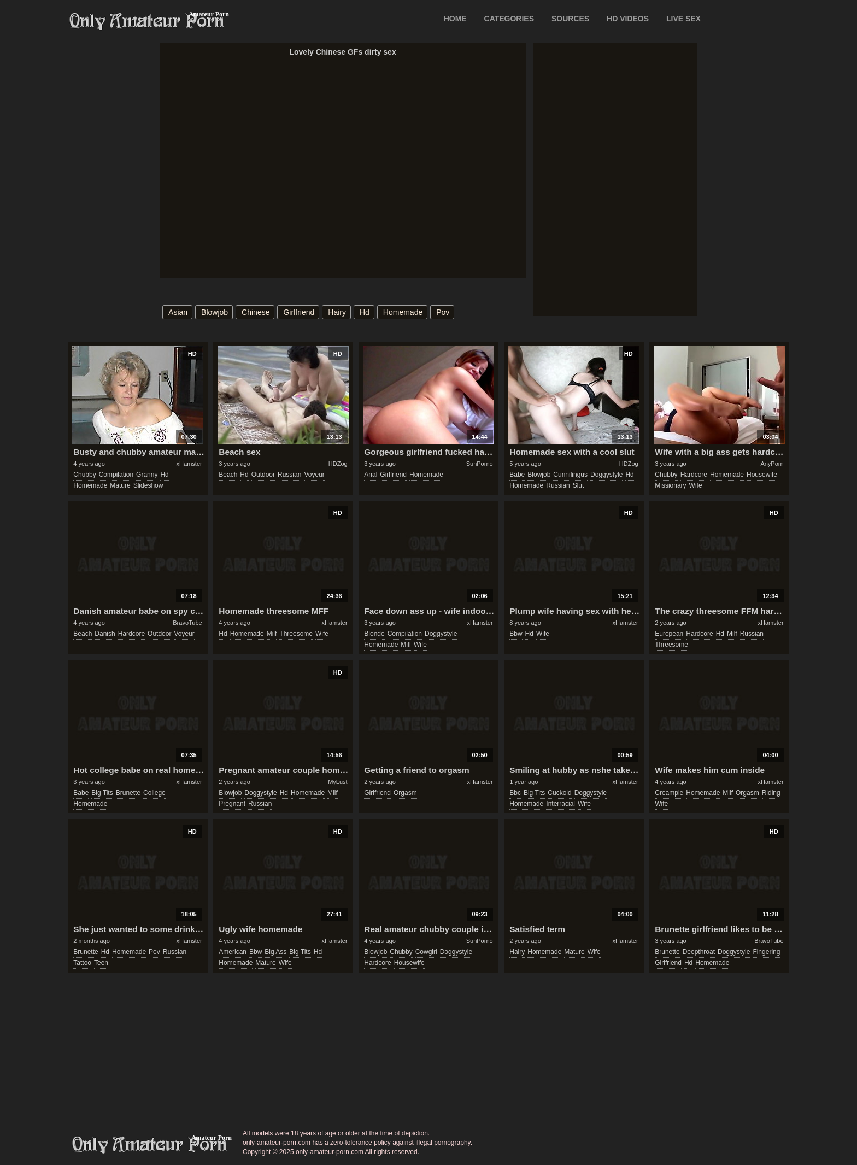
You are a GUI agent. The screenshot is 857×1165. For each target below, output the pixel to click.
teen (101, 963)
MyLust (337, 781)
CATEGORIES (509, 18)
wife (695, 485)
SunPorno (479, 463)
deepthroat (699, 952)
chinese (255, 312)
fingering (766, 952)
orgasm (405, 793)
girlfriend (298, 312)
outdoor (263, 474)
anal (370, 474)
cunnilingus (570, 474)
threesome (296, 633)
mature (120, 485)
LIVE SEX (683, 18)
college (154, 793)
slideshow (148, 485)
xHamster (189, 463)
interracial (560, 803)
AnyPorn (771, 463)
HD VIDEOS (628, 18)
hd (364, 312)
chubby (84, 474)
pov (442, 312)
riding (771, 793)
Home (455, 18)
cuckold (559, 793)
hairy (337, 312)
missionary (670, 485)
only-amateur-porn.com (150, 1144)
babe (517, 474)
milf (272, 633)
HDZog (338, 463)
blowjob (214, 312)
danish (105, 633)
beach (228, 474)
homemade (402, 312)
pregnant (232, 803)
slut (578, 485)
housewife (762, 474)
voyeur (314, 474)
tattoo (82, 963)
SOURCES (570, 18)
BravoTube (187, 622)
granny (146, 474)
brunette (128, 793)
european (669, 633)
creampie (669, 793)
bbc (515, 793)
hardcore (693, 474)
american (232, 952)
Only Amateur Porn (147, 21)
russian (289, 474)
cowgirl (426, 952)
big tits (102, 793)
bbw (515, 633)
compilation (116, 474)
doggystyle (606, 474)
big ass (275, 952)
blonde (374, 633)
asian (177, 312)
